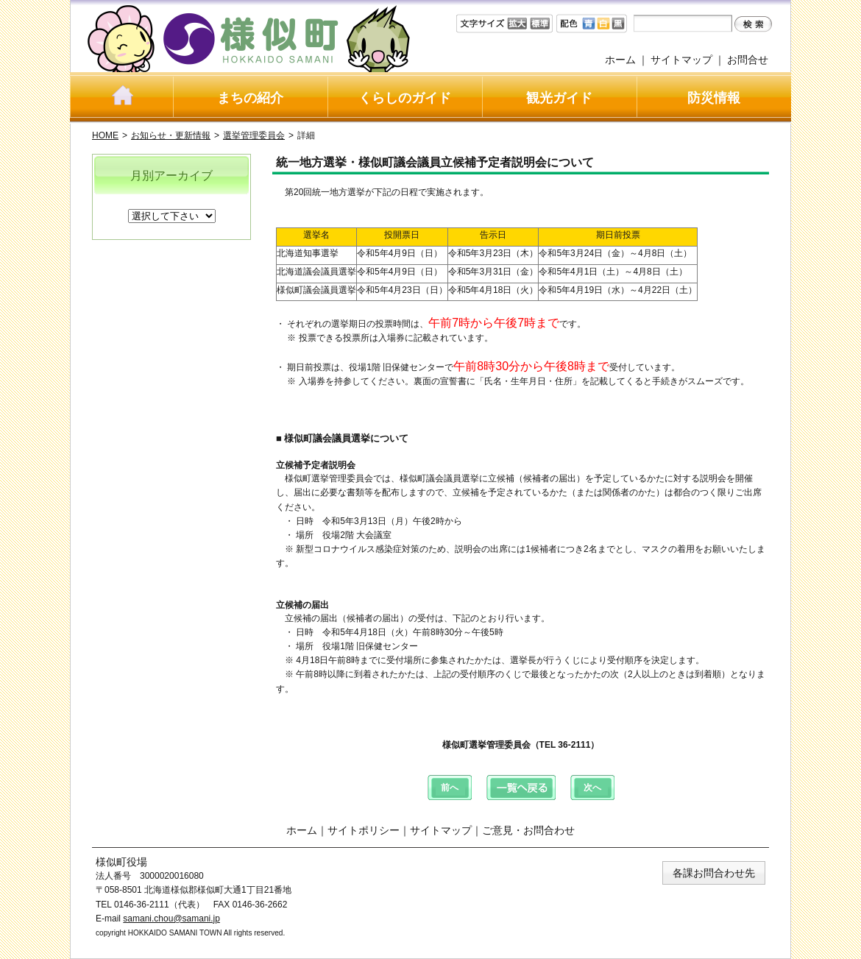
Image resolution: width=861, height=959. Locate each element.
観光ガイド (559, 98)
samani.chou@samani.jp (171, 918)
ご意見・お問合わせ (528, 830)
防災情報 (713, 98)
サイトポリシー (363, 830)
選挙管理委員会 (254, 135)
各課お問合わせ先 (714, 873)
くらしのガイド (404, 98)
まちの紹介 (250, 98)
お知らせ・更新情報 (170, 135)
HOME (105, 135)
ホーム (620, 60)
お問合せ (747, 60)
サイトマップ (681, 60)
